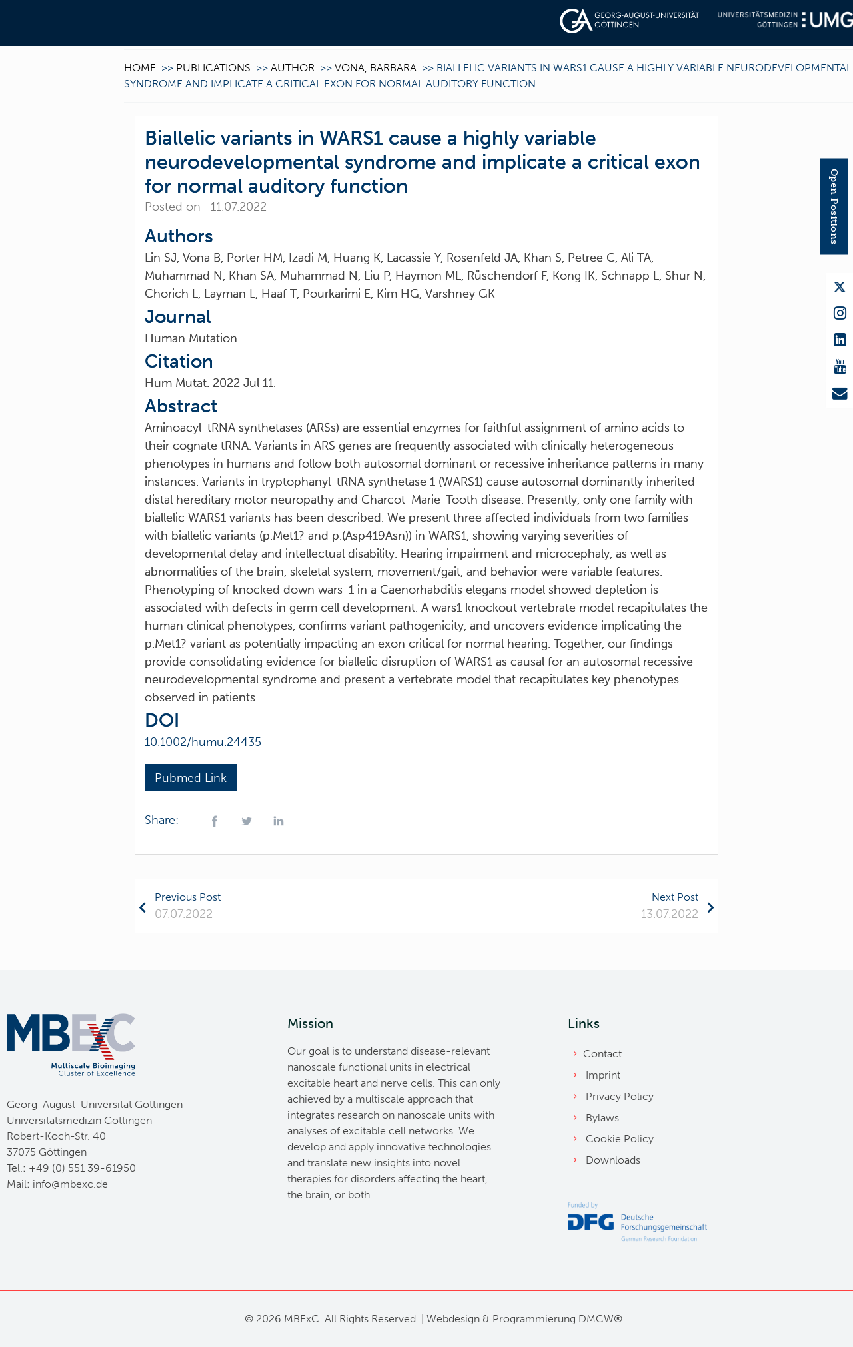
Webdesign (453, 1318)
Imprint (603, 1075)
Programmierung (534, 1318)
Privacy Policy (620, 1096)
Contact (602, 1053)
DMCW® (600, 1318)
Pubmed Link (191, 778)
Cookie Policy (620, 1138)
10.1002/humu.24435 (205, 742)
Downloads (613, 1160)
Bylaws (602, 1117)
